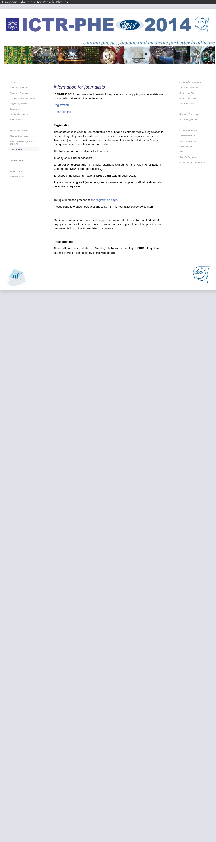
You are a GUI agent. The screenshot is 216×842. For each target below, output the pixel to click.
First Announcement (189, 87)
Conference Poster (188, 98)
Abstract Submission (19, 136)
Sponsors (14, 109)
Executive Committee (20, 93)
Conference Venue (188, 130)
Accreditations (16, 119)
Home (12, 82)
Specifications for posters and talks (22, 142)
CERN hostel (185, 146)
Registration (61, 105)
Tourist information (188, 157)
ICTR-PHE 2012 (17, 176)
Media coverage (17, 171)
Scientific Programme (189, 114)
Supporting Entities (19, 103)
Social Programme (188, 119)
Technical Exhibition (19, 114)
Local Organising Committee (23, 98)
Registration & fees (19, 130)
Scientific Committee (19, 87)
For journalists (16, 149)
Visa (181, 151)
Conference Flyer (187, 93)
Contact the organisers (190, 82)
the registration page (104, 200)
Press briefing (62, 111)
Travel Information (188, 141)
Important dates (186, 103)
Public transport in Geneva (192, 162)
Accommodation (187, 135)
